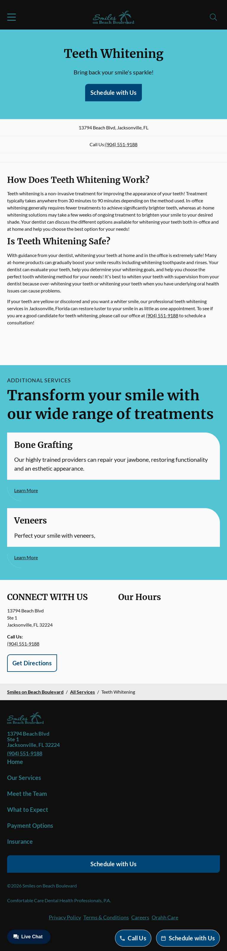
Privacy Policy (65, 917)
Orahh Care (165, 917)
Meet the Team (27, 793)
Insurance (20, 841)
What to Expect (27, 809)
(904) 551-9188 (121, 144)
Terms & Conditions (106, 917)
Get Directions (32, 662)
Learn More (26, 490)
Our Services (24, 777)
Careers (140, 917)
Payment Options (30, 825)
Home (15, 761)
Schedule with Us (113, 92)
